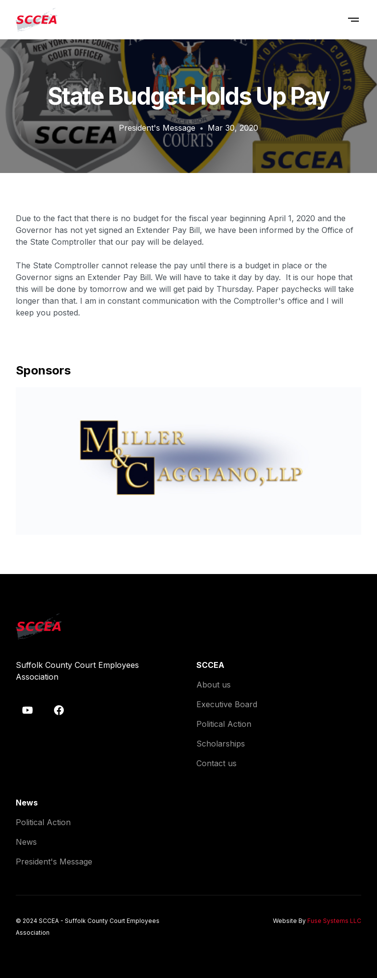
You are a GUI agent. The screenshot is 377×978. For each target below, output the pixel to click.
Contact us (216, 763)
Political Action (223, 724)
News (26, 842)
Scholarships (220, 743)
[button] (353, 20)
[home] (36, 19)
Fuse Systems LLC (334, 920)
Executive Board (226, 704)
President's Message (157, 128)
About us (213, 685)
